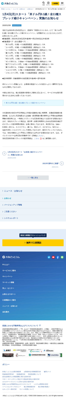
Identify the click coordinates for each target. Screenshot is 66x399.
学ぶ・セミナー (8, 288)
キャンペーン (7, 276)
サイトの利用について (27, 389)
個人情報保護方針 (29, 387)
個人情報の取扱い (44, 387)
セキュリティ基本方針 (9, 389)
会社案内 (5, 312)
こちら (39, 135)
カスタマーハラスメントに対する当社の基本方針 (18, 382)
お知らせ (30, 9)
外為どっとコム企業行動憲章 (11, 371)
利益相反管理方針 (8, 374)
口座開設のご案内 (9, 300)
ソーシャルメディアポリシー (11, 387)
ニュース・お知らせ (19, 9)
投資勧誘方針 (21, 374)
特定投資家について (34, 374)
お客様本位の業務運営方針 (32, 371)
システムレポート (11, 218)
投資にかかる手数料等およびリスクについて (20, 326)
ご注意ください (10, 211)
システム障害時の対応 (41, 384)
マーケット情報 (8, 282)
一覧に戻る (34, 178)
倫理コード (47, 371)
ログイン (48, 3)
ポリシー (6, 364)
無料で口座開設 (33, 243)
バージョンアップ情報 (13, 205)
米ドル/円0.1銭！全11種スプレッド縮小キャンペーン (26, 103)
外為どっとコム (5, 9)
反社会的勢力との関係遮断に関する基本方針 (16, 377)
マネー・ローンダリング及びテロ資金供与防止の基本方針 (21, 379)
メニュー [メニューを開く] (62, 3)
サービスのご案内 (9, 270)
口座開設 (55, 3)
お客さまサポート (9, 294)
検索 (44, 3)
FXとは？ (6, 265)
